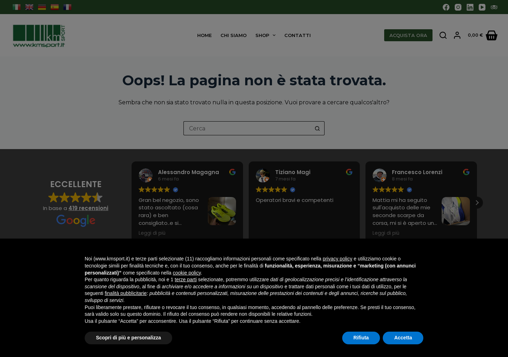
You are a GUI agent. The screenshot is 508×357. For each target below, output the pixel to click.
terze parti (185, 279)
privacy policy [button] (337, 258)
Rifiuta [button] (361, 337)
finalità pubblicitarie (126, 293)
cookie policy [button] (187, 273)
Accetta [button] (403, 337)
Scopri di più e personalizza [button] (128, 337)
